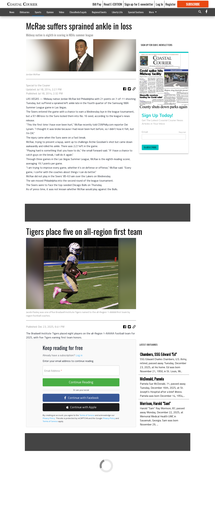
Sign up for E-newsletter (138, 4)
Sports (38, 12)
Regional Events (99, 12)
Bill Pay (97, 4)
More (153, 12)
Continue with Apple (81, 441)
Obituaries (24, 12)
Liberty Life (117, 12)
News (11, 12)
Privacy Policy (49, 452)
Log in (79, 389)
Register (170, 4)
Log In (159, 4)
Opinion (50, 12)
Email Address (53, 404)
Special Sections (136, 12)
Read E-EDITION (113, 4)
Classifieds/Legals (78, 12)
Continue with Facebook (81, 432)
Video (61, 12)
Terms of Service (87, 449)
